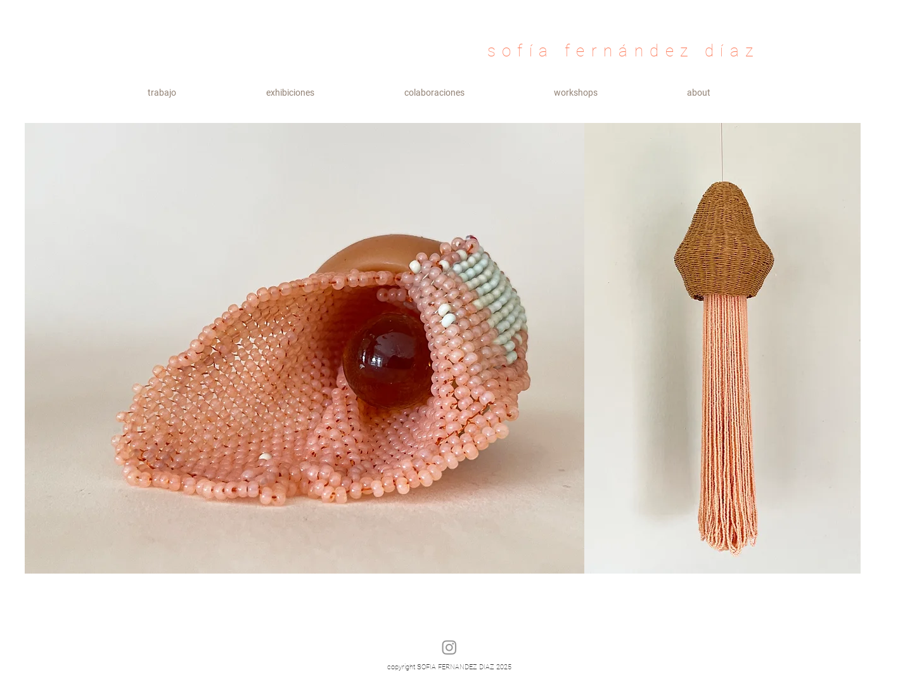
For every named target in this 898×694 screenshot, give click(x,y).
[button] (290, 93)
